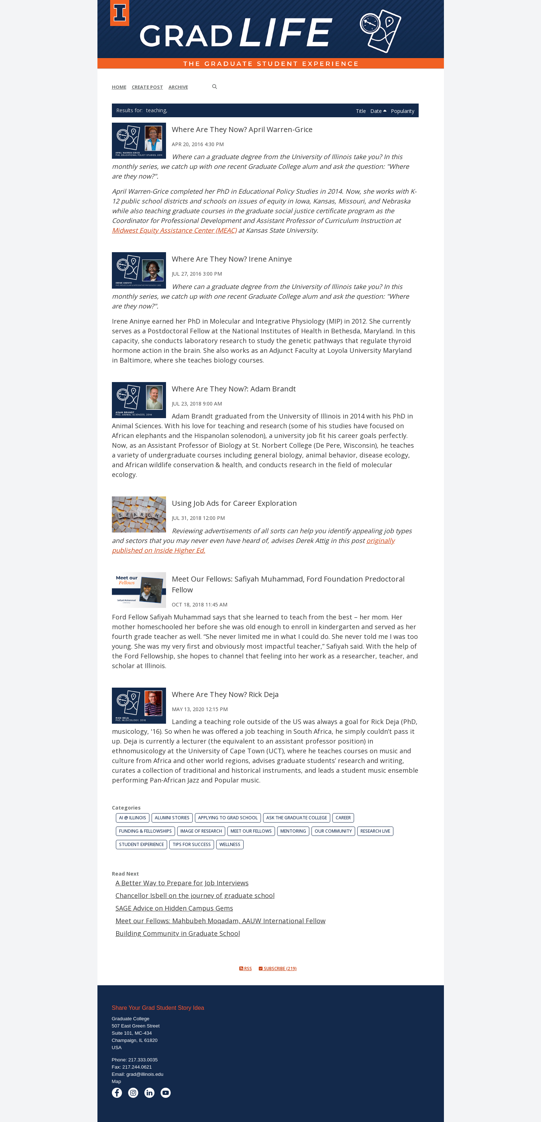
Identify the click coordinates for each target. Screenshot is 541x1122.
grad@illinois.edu (144, 1074)
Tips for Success (192, 844)
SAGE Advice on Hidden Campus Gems (174, 908)
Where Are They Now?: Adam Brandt (234, 389)
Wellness (229, 844)
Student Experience (141, 844)
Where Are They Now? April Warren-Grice (242, 129)
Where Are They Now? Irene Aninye (232, 259)
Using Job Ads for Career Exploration (234, 503)
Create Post (147, 87)
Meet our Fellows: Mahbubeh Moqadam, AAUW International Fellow (220, 920)
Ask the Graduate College (296, 818)
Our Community (333, 831)
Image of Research (201, 831)
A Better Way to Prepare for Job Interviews (182, 882)
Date (378, 111)
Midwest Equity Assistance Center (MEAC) (174, 230)
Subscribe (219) (278, 968)
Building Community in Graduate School (177, 933)
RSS (245, 968)
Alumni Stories (172, 818)
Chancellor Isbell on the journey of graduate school (195, 895)
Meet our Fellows (251, 831)
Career (343, 818)
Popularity (402, 111)
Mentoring (293, 831)
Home (119, 87)
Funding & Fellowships (145, 831)
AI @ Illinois (132, 818)
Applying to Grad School (228, 818)
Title (361, 111)
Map (116, 1081)
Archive (178, 87)
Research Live (375, 831)
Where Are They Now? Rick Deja (225, 694)
